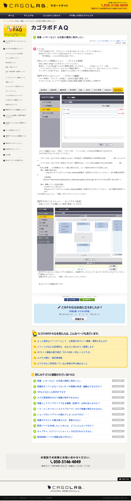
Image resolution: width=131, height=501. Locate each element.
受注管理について (11, 62)
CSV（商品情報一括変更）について (15, 72)
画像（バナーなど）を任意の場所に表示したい (59, 381)
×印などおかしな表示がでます (51, 392)
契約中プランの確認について (16, 110)
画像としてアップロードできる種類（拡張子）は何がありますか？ (68, 403)
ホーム (11, 16)
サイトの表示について (12, 58)
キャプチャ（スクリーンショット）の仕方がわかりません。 (65, 431)
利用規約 (49, 498)
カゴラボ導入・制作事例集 (49, 358)
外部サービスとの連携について (16, 137)
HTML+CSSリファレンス (81, 16)
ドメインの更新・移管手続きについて (16, 116)
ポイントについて (11, 91)
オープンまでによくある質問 (14, 53)
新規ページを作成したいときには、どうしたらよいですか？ (65, 426)
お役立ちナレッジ (13, 149)
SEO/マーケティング (14, 143)
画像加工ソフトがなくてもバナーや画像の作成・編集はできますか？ (69, 386)
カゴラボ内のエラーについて (14, 95)
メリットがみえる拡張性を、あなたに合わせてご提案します (65, 347)
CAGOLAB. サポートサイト (36, 5)
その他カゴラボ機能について (14, 100)
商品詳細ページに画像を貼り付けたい (55, 437)
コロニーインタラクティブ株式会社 (14, 498)
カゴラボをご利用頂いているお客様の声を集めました (62, 363)
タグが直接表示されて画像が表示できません (58, 397)
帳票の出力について (11, 104)
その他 (8, 155)
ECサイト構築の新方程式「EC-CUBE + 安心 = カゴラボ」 (64, 352)
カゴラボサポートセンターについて (16, 42)
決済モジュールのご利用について (16, 123)
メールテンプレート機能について (15, 77)
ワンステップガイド (52, 16)
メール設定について (13, 130)
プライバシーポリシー (36, 498)
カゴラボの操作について (106, 41)
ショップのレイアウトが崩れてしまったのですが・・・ (63, 414)
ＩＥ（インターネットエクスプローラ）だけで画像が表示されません (69, 409)
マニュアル (29, 16)
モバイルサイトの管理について (15, 86)
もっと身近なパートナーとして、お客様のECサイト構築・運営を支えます (72, 341)
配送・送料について (11, 67)
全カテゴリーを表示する (14, 160)
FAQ (11, 21)
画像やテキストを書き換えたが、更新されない (59, 420)
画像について (121, 41)
